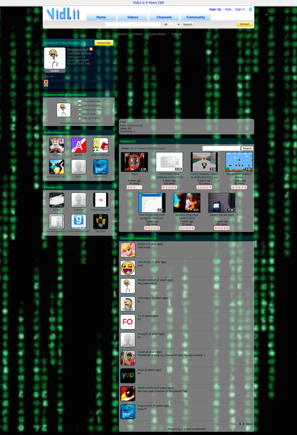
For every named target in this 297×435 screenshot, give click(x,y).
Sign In (240, 9)
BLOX (56, 155)
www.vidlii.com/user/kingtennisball (79, 123)
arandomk (144, 261)
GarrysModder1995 (78, 231)
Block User (87, 113)
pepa (141, 369)
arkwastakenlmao (56, 231)
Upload (244, 24)
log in (179, 429)
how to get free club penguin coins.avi (152, 216)
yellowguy (144, 297)
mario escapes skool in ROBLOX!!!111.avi (204, 175)
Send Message (89, 101)
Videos (138, 34)
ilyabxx (142, 244)
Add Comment (89, 105)
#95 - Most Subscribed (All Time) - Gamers (74, 80)
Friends (177, 34)
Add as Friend (89, 118)
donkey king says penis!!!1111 (186, 216)
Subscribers (157, 34)
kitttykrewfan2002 (100, 209)
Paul (123, 122)
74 (66, 132)
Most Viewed (138, 148)
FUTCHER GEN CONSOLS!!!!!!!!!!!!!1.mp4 (169, 175)
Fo (139, 315)
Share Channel (89, 109)
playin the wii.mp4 (222, 214)
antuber (78, 155)
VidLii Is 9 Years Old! (148, 2)
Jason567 (100, 231)
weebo (56, 209)
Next (249, 424)
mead (141, 351)
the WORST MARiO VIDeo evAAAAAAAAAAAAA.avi (239, 175)
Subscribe (104, 42)
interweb (78, 209)
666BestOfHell (147, 387)
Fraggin (143, 333)
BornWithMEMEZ (57, 176)
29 (59, 187)
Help (228, 9)
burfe (78, 176)
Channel (121, 34)
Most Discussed (157, 148)
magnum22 (100, 176)
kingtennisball (135, 125)
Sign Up (215, 9)
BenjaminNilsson (100, 155)
